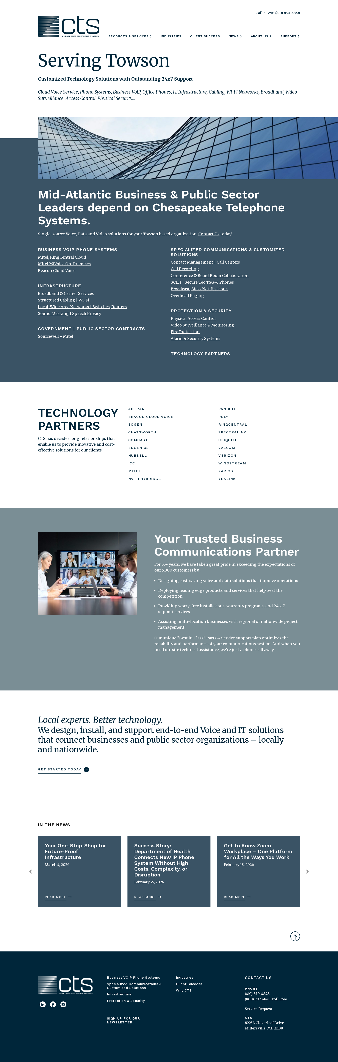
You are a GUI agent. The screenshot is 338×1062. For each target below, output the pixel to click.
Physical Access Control (193, 318)
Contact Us (258, 978)
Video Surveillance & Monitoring (202, 325)
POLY (223, 417)
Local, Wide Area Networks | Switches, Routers (82, 306)
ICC (131, 463)
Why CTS (184, 990)
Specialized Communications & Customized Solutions (134, 986)
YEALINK (227, 479)
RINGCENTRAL (232, 424)
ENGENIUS (138, 448)
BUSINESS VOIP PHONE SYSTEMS (77, 249)
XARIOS (225, 471)
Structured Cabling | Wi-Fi (63, 300)
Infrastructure (119, 994)
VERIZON (227, 455)
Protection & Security (126, 1001)
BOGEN (135, 424)
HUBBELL (137, 455)
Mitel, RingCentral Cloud (62, 257)
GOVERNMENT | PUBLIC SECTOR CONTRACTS (91, 328)
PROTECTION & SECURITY (201, 310)
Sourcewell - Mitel (55, 336)
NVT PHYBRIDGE (144, 479)
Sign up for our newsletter (123, 1020)
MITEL (134, 471)
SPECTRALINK (232, 432)
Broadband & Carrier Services (66, 293)
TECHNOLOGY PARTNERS (200, 353)
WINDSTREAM (232, 463)
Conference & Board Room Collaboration (210, 275)
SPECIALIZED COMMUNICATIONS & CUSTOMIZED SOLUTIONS (228, 252)
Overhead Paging (187, 295)
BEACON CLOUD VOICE (151, 417)
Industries (171, 36)
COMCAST (138, 440)
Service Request (258, 1009)
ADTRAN (136, 409)
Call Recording (185, 268)
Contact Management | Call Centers (205, 262)
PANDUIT (227, 409)
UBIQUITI (227, 440)
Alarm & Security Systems (195, 338)
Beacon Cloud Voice (56, 270)
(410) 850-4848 (257, 994)
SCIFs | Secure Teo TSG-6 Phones (202, 282)
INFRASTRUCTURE (59, 285)
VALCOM (226, 448)
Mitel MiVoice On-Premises (64, 263)
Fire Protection (185, 331)
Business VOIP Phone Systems (133, 977)
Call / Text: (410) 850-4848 (278, 13)
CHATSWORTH (142, 432)
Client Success (205, 36)
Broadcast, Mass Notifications (199, 288)
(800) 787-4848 (258, 999)
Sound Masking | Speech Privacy (69, 313)
